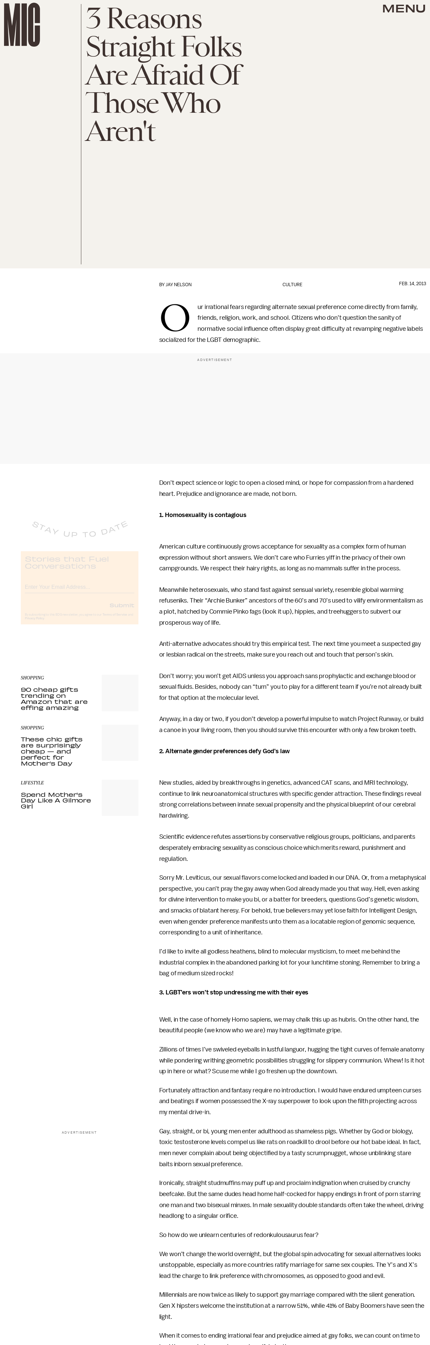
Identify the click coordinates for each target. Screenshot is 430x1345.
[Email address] (79, 591)
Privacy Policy (34, 623)
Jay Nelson (178, 284)
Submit (122, 610)
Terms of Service (114, 620)
